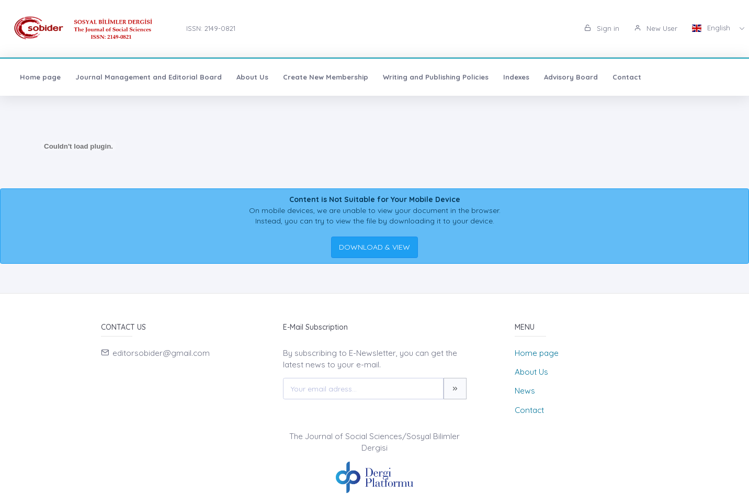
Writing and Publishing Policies (436, 77)
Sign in (601, 28)
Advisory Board (571, 77)
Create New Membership (325, 77)
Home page (40, 77)
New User (655, 28)
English (712, 28)
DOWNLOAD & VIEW (374, 247)
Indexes (516, 77)
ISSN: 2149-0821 (210, 28)
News (525, 391)
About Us (252, 77)
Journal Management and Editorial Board (148, 77)
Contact (626, 77)
